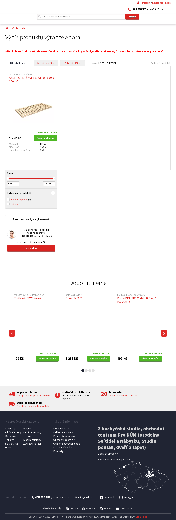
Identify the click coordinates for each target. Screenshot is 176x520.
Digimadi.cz (141, 516)
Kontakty (58, 451)
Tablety (9, 439)
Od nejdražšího (72, 63)
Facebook (107, 497)
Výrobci (15, 28)
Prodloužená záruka (64, 436)
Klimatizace (11, 436)
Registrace (157, 2)
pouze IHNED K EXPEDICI (103, 63)
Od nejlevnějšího (45, 63)
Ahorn (25, 28)
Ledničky (10, 428)
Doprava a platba (63, 428)
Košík (168, 2)
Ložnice (16, 203)
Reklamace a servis (64, 432)
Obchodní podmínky (64, 439)
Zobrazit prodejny (108, 453)
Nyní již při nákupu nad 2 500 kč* (34, 395)
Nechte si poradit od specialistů (33, 405)
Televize (27, 436)
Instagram (127, 497)
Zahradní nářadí (32, 443)
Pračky (27, 428)
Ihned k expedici (21, 199)
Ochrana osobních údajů (67, 443)
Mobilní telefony (32, 439)
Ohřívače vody (13, 432)
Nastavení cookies (63, 447)
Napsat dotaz (31, 248)
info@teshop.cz (84, 497)
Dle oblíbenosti (19, 63)
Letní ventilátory (32, 432)
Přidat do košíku (45, 137)
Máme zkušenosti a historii (123, 395)
